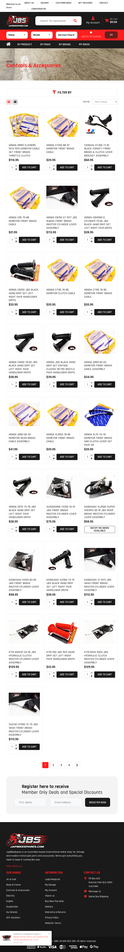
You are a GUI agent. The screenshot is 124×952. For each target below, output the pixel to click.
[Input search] (53, 20)
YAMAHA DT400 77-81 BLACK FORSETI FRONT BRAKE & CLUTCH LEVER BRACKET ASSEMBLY (98, 150)
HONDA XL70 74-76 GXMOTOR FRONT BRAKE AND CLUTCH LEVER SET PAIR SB (98, 440)
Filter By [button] (62, 92)
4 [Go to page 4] (69, 765)
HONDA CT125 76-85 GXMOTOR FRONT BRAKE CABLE (98, 293)
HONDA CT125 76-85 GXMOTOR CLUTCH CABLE (60, 291)
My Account (93, 20)
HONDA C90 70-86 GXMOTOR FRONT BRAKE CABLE (23, 221)
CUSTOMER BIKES (63, 2)
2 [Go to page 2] (53, 765)
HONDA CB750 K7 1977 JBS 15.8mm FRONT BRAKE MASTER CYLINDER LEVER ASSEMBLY (61, 223)
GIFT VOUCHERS (85, 2)
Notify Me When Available (99, 529)
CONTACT (103, 2)
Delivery (49, 906)
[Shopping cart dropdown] (111, 20)
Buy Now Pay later (54, 901)
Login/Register (38, 8)
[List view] (15, 101)
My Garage (50, 884)
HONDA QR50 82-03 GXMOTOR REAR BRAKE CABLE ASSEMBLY (22, 438)
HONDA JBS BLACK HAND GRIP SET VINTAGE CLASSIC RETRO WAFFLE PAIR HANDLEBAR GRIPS (60, 367)
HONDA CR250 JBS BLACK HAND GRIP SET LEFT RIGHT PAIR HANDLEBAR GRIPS (23, 295)
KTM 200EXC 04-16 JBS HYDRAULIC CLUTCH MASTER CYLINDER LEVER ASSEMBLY (24, 657)
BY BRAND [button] (65, 44)
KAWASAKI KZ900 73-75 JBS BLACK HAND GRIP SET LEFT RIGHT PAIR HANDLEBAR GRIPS (60, 585)
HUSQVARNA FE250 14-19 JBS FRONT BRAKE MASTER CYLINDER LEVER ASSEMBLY (61, 512)
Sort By (86, 101)
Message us (95, 891)
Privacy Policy (51, 917)
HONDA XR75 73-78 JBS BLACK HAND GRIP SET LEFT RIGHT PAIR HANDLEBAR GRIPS (22, 512)
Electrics (10, 895)
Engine (9, 901)
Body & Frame (13, 884)
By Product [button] (24, 44)
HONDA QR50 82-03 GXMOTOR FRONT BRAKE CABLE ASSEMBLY (98, 365)
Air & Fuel (11, 879)
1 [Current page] (45, 765)
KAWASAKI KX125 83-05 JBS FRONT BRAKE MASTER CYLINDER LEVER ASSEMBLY (24, 585)
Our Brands (11, 912)
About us (50, 895)
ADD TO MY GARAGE (91, 36)
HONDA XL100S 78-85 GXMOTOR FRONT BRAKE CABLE (60, 438)
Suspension (12, 906)
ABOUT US (29, 2)
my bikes (84, 44)
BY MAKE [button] (45, 44)
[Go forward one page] (77, 765)
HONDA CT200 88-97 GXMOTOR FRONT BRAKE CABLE (60, 148)
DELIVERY (45, 2)
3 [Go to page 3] (61, 765)
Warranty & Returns (55, 912)
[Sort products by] (105, 102)
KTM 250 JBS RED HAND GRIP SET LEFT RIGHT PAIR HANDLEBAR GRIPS (60, 655)
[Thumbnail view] (8, 101)
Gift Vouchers (13, 917)
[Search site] (76, 20)
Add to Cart (29, 167)
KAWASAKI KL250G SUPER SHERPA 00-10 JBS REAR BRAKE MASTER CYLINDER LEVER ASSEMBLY (99, 512)
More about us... (14, 866)
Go (111, 35)
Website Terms (53, 923)
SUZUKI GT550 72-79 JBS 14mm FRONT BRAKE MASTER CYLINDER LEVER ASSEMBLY (24, 729)
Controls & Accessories (18, 890)
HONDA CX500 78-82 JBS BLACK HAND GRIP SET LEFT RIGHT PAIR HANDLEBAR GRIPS (23, 367)
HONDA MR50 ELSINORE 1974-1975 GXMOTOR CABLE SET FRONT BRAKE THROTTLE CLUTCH (24, 150)
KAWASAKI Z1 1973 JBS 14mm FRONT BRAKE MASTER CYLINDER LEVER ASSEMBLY (99, 585)
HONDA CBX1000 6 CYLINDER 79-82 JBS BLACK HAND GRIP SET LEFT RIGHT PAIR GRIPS (98, 223)
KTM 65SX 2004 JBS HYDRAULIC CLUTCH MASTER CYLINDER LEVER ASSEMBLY (99, 657)
